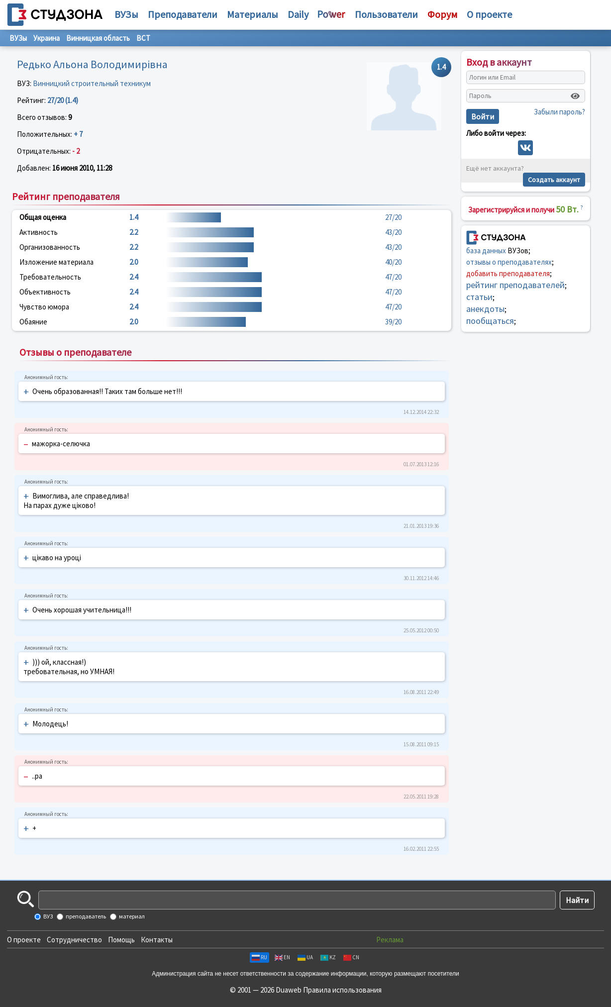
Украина (46, 38)
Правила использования (342, 990)
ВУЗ (47, 916)
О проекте (24, 939)
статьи (479, 296)
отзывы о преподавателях (509, 262)
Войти (482, 116)
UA (305, 957)
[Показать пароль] (575, 96)
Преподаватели (182, 14)
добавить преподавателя (508, 273)
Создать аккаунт (554, 179)
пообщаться (490, 320)
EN (282, 957)
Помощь (121, 939)
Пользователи (386, 14)
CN (351, 957)
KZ (328, 957)
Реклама (390, 939)
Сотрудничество (74, 939)
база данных (486, 250)
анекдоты (485, 308)
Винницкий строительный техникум (92, 83)
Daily (298, 14)
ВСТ (143, 38)
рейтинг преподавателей (515, 285)
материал (131, 916)
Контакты (157, 939)
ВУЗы (126, 14)
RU (259, 957)
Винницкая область (98, 38)
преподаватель (85, 916)
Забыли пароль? (559, 111)
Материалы (252, 14)
